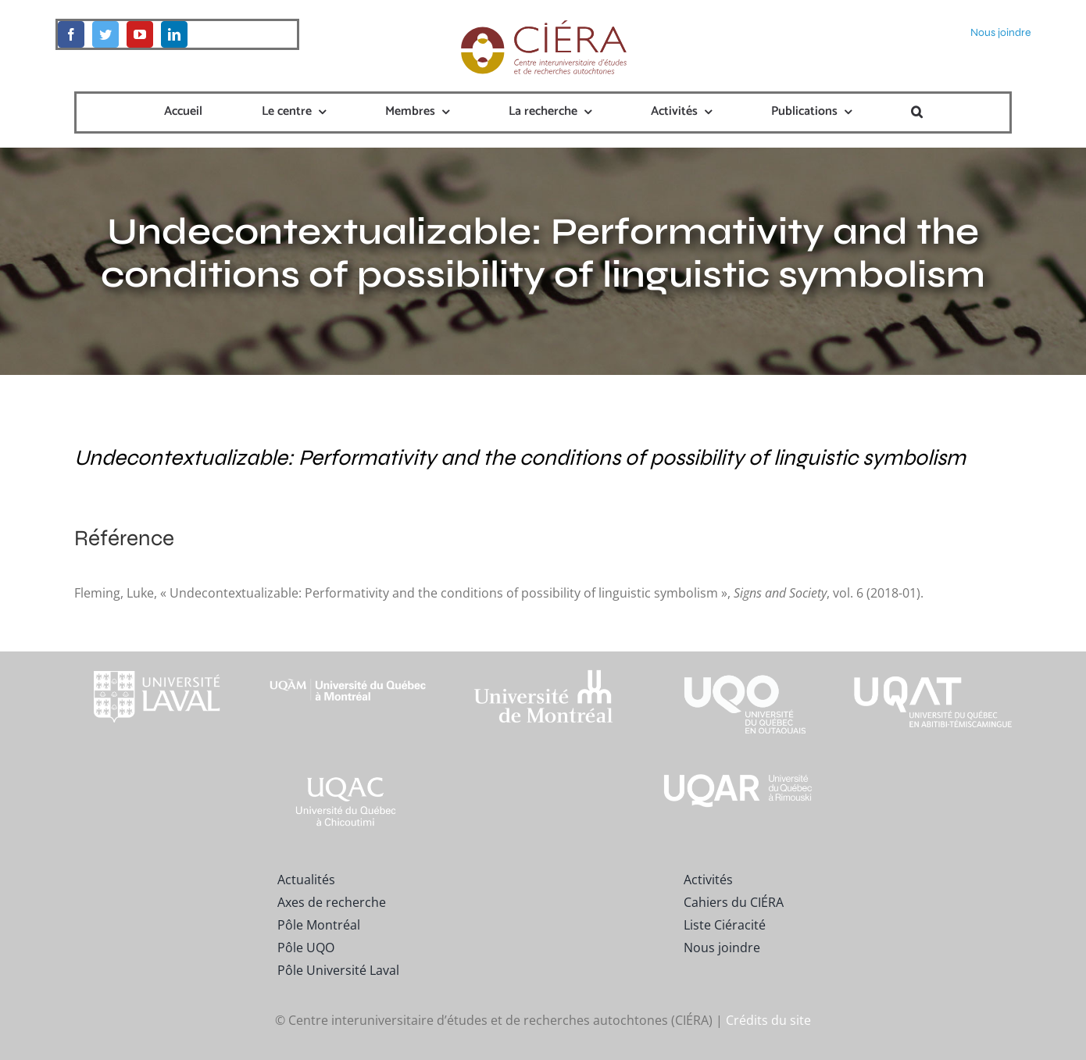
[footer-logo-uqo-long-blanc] (738, 657)
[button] (917, 112)
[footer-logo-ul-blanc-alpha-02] (153, 657)
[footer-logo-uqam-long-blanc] (348, 665)
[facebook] (71, 34)
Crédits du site (768, 1020)
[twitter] (105, 34)
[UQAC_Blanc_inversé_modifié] (348, 776)
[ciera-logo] (543, 25)
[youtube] (140, 34)
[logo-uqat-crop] (933, 657)
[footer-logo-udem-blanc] (543, 673)
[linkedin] (174, 34)
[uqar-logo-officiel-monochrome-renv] (738, 776)
